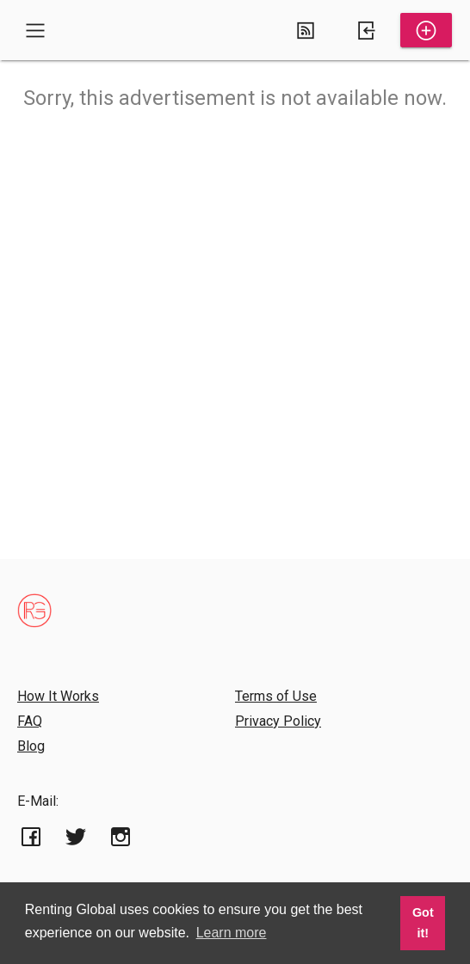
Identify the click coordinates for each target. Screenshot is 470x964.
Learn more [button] (231, 932)
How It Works (58, 696)
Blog (31, 746)
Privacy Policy (278, 721)
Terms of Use (276, 696)
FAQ (29, 721)
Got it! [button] (423, 923)
